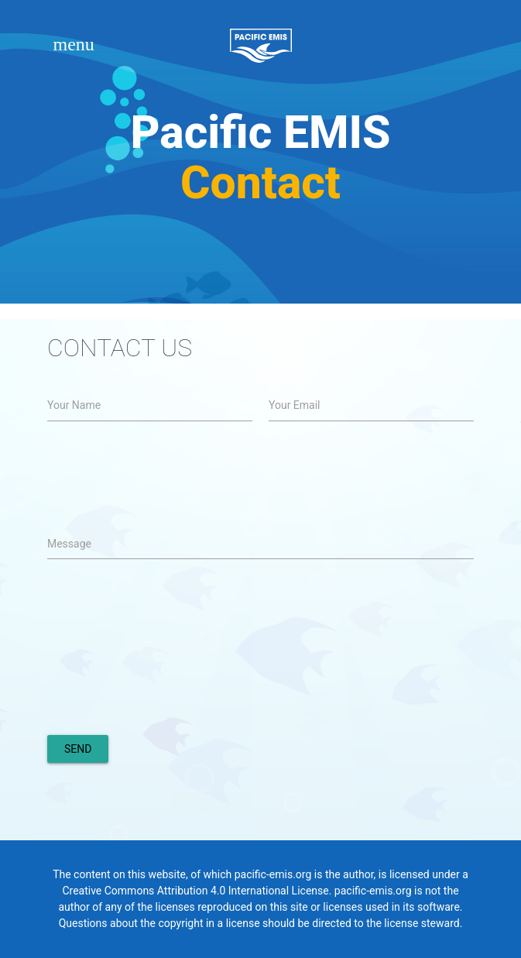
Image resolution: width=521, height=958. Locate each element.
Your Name (74, 405)
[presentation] (165, 688)
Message (69, 543)
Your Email (294, 405)
